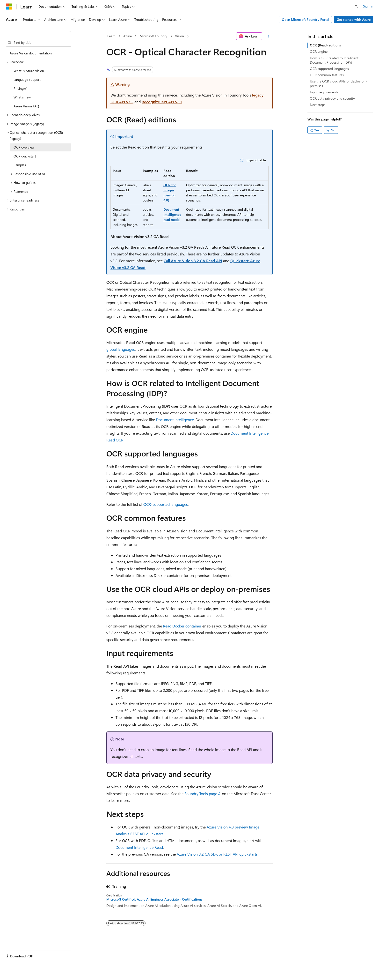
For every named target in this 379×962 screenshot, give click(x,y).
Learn (111, 36)
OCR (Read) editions (325, 45)
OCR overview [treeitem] (24, 147)
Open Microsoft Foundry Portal (305, 19)
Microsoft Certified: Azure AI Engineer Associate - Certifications (154, 899)
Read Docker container (182, 625)
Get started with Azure (354, 19)
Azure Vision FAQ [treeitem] (26, 106)
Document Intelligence (175, 419)
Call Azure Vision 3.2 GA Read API (193, 260)
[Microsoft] (9, 6)
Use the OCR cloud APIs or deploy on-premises (338, 83)
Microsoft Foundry (153, 36)
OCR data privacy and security (332, 98)
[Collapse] (70, 32)
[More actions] (268, 36)
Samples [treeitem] (20, 165)
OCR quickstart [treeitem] (25, 156)
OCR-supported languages (165, 504)
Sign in (368, 6)
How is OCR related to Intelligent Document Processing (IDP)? (334, 60)
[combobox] (38, 42)
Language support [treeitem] (27, 79)
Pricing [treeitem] (19, 88)
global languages (120, 349)
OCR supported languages (329, 68)
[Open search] (356, 6)
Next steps (317, 104)
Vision (179, 36)
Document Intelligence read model (172, 214)
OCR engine (319, 51)
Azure (127, 36)
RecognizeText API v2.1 (162, 101)
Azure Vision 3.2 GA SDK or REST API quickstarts (217, 854)
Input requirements (324, 92)
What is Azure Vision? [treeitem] (29, 70)
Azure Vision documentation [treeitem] (31, 53)
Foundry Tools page (200, 793)
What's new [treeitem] (22, 97)
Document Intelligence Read (139, 847)
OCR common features (327, 75)
